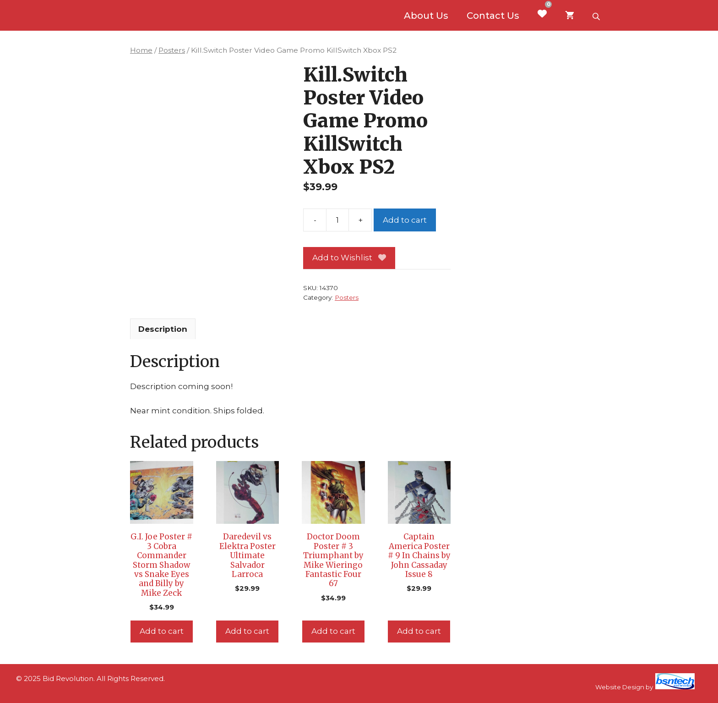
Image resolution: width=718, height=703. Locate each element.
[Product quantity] (337, 220)
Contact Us (493, 15)
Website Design (619, 687)
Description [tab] (162, 329)
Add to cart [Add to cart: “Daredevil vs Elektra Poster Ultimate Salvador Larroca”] (247, 631)
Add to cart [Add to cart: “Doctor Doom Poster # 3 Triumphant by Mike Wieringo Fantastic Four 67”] (333, 631)
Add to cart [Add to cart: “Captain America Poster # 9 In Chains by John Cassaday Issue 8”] (419, 631)
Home (141, 50)
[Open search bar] (597, 15)
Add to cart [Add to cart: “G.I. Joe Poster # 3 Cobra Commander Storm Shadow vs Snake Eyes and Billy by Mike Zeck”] (162, 631)
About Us (426, 15)
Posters (171, 50)
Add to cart (405, 220)
